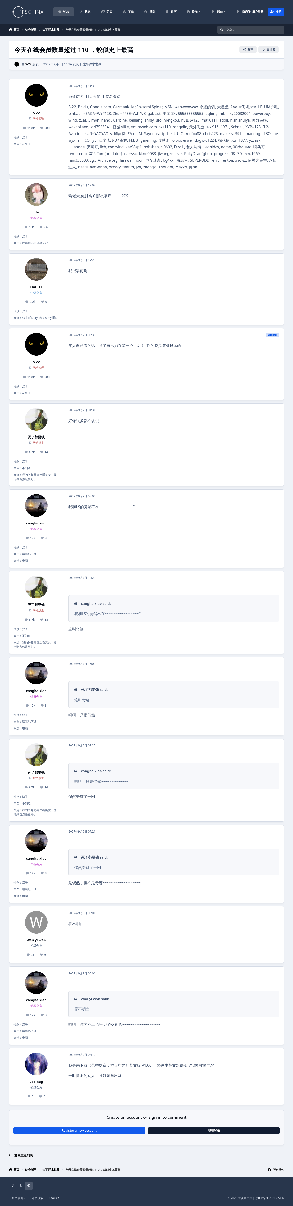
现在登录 (214, 1130)
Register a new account (79, 1130)
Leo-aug (36, 1081)
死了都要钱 (36, 437)
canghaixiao (36, 523)
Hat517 (36, 287)
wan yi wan (36, 940)
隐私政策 (37, 1198)
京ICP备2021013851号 (269, 1198)
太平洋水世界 (92, 64)
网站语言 (19, 1198)
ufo (36, 212)
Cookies (54, 1198)
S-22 (28, 64)
